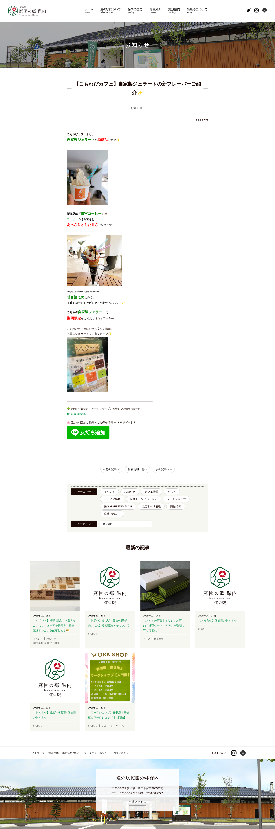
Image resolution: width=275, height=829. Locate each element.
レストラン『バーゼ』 (143, 499)
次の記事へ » (164, 469)
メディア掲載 (112, 499)
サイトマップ (37, 752)
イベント (109, 491)
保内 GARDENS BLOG (118, 506)
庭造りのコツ (112, 513)
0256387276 (78, 413)
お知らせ (129, 491)
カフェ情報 (151, 491)
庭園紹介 (155, 11)
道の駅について (110, 11)
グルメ (172, 491)
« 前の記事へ (111, 469)
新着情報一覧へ (137, 469)
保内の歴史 (135, 11)
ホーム (89, 11)
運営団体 (53, 752)
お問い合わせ (121, 752)
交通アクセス (137, 801)
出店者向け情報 (151, 506)
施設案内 (174, 11)
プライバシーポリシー (97, 752)
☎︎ (68, 413)
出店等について (197, 11)
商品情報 (175, 506)
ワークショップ (176, 499)
